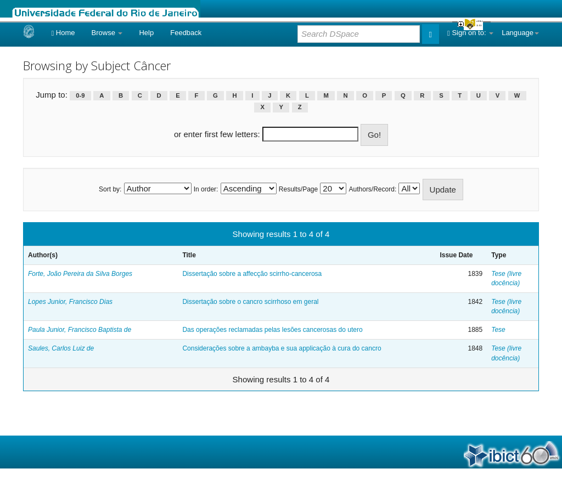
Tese (498, 330)
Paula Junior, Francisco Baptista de (79, 330)
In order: (206, 189)
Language (520, 33)
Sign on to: (470, 33)
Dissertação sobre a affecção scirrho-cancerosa (252, 274)
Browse (107, 33)
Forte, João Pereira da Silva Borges (80, 274)
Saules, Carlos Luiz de (61, 348)
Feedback (185, 33)
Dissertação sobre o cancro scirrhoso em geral (250, 302)
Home (63, 33)
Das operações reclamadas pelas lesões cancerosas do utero (272, 330)
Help (146, 33)
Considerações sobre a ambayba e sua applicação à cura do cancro (281, 348)
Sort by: (110, 189)
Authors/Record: (373, 189)
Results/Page (298, 189)
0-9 (80, 95)
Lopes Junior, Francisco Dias (70, 302)
